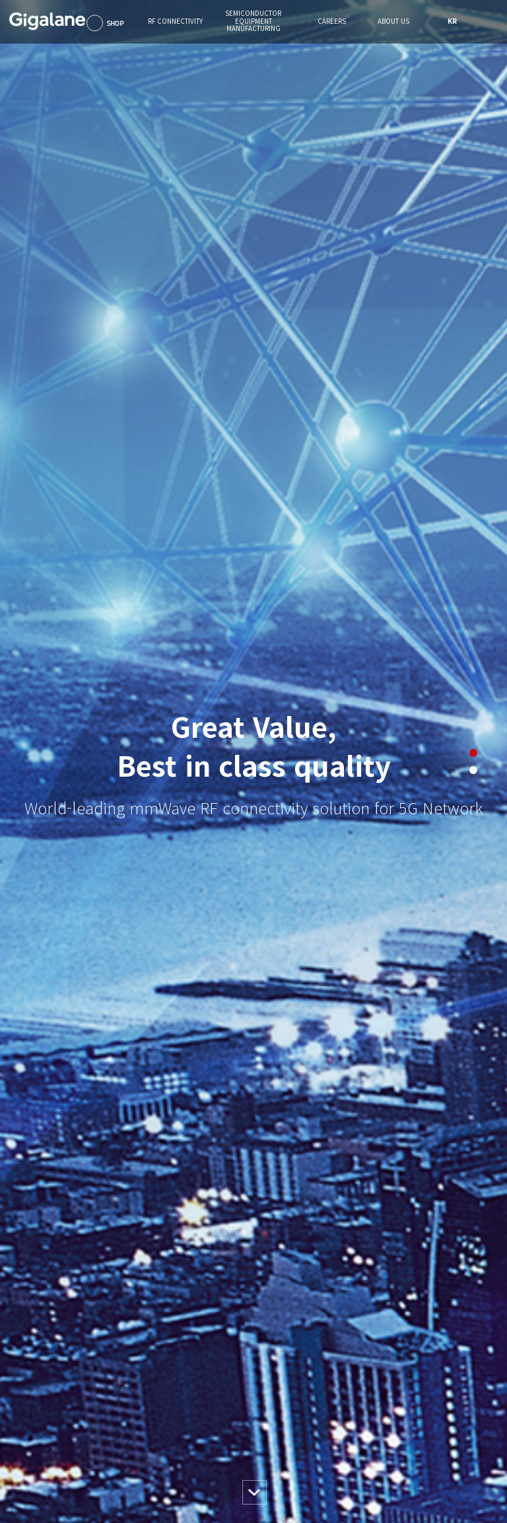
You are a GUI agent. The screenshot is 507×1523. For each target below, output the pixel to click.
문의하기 (365, 1467)
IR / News (367, 1437)
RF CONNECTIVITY (134, 1380)
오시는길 (365, 1452)
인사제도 (282, 1408)
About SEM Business (218, 1437)
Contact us (119, 1452)
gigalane (23, 1511)
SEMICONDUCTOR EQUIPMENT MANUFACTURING (224, 1384)
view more (42, 836)
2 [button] (473, 246)
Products (116, 1423)
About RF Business (132, 1437)
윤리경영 (365, 1423)
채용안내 (282, 1423)
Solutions (117, 1408)
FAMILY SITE (467, 1511)
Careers (286, 1375)
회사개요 (365, 1408)
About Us (372, 1375)
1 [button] (473, 229)
